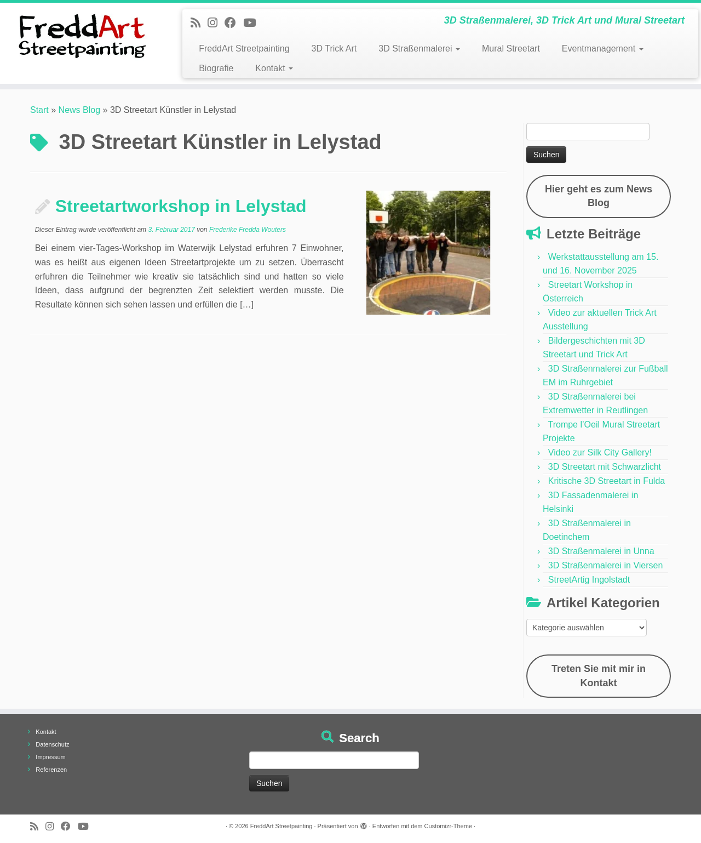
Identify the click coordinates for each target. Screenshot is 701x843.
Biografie (216, 68)
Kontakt (274, 68)
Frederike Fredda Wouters (247, 229)
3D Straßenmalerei (419, 48)
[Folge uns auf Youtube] (253, 22)
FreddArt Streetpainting (244, 48)
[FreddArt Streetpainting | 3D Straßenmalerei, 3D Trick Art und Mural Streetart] (81, 35)
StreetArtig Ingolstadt (589, 579)
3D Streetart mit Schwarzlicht (604, 466)
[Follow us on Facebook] (234, 22)
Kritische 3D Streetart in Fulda (606, 481)
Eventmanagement (602, 48)
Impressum (50, 757)
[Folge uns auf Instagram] (216, 22)
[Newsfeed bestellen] (199, 22)
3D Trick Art (334, 48)
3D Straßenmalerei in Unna (601, 551)
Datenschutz (52, 744)
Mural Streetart (511, 48)
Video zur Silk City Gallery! (600, 452)
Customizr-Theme (448, 826)
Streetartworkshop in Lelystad (181, 206)
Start (39, 110)
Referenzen (51, 769)
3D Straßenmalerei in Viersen (605, 565)
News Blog (79, 110)
